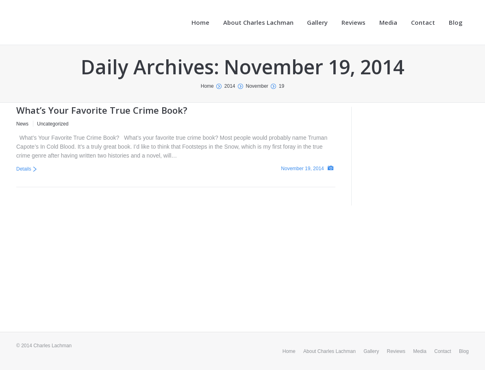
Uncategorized (52, 124)
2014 (229, 86)
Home (207, 86)
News (22, 124)
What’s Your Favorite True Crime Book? (101, 110)
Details (23, 169)
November (257, 86)
